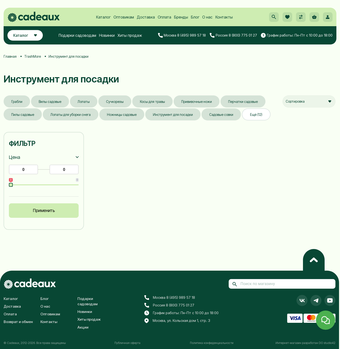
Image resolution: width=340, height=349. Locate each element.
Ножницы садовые (122, 114)
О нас (207, 17)
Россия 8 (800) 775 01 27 (233, 35)
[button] (274, 17)
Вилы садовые (50, 102)
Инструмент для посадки (173, 114)
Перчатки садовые (243, 102)
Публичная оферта (127, 343)
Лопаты (84, 102)
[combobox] (309, 101)
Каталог (103, 17)
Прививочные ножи (196, 102)
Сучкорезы (115, 102)
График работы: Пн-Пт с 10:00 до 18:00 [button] (297, 35)
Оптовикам (123, 17)
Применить (44, 210)
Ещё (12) (256, 114)
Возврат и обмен (18, 321)
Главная (10, 56)
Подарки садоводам (77, 35)
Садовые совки (221, 114)
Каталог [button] (25, 35)
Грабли (16, 102)
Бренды (181, 17)
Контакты (224, 17)
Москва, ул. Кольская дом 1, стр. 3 (177, 321)
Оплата (164, 17)
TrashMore (32, 56)
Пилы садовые (22, 114)
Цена (14, 157)
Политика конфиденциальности (211, 343)
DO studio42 (327, 343)
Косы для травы (152, 102)
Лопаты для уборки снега (70, 114)
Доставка (146, 17)
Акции (82, 327)
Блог (195, 17)
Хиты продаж (130, 35)
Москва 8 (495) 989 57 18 (182, 35)
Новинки (107, 35)
